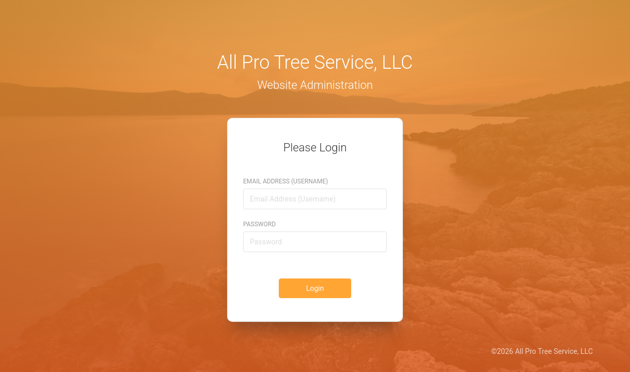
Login (315, 288)
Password (259, 224)
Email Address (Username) (285, 181)
